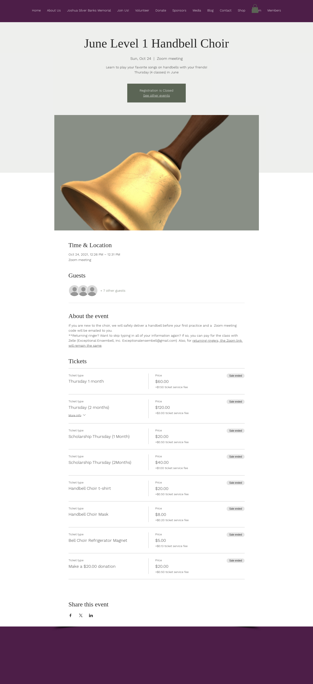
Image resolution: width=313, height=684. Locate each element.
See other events (156, 95)
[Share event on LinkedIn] (91, 615)
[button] (255, 8)
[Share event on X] (81, 615)
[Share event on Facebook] (71, 615)
